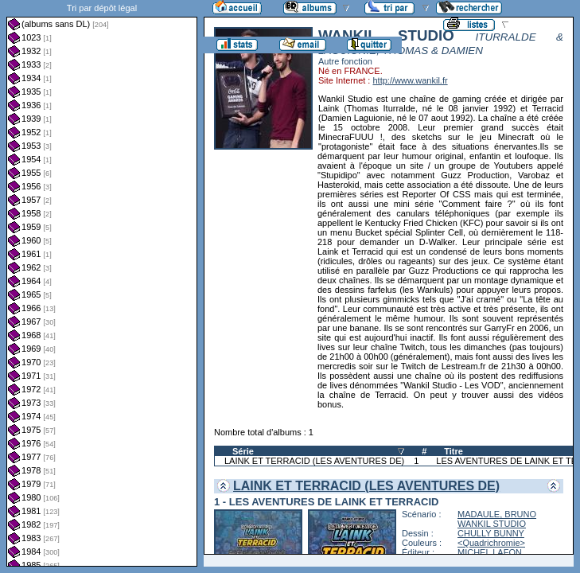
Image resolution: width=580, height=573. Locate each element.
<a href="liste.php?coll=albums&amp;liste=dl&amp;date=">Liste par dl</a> (101, 283)
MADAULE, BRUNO (496, 514)
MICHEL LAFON (489, 552)
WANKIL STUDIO (491, 523)
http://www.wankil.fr (409, 80)
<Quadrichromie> (491, 543)
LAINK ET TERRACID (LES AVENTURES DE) (314, 461)
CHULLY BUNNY (490, 533)
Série (243, 451)
